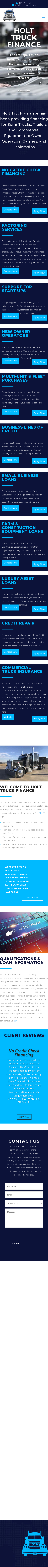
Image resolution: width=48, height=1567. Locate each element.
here (16, 1021)
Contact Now (10, 209)
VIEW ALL (24, 1116)
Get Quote (39, 718)
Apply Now (39, 211)
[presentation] (24, 1235)
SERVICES (40, 813)
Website (8, 717)
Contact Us (24, 91)
